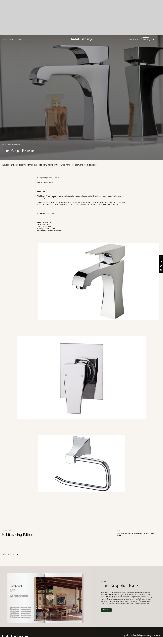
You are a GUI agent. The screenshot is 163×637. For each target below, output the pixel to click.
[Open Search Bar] (154, 39)
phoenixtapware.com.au (46, 228)
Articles (11, 39)
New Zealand (137, 533)
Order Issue (106, 610)
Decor (4, 145)
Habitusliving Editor (13, 145)
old (144, 533)
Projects (4, 39)
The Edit (26, 39)
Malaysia (128, 533)
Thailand (120, 535)
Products (19, 39)
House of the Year (133, 39)
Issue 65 (145, 39)
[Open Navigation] (159, 39)
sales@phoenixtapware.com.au (49, 230)
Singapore (150, 533)
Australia (120, 533)
